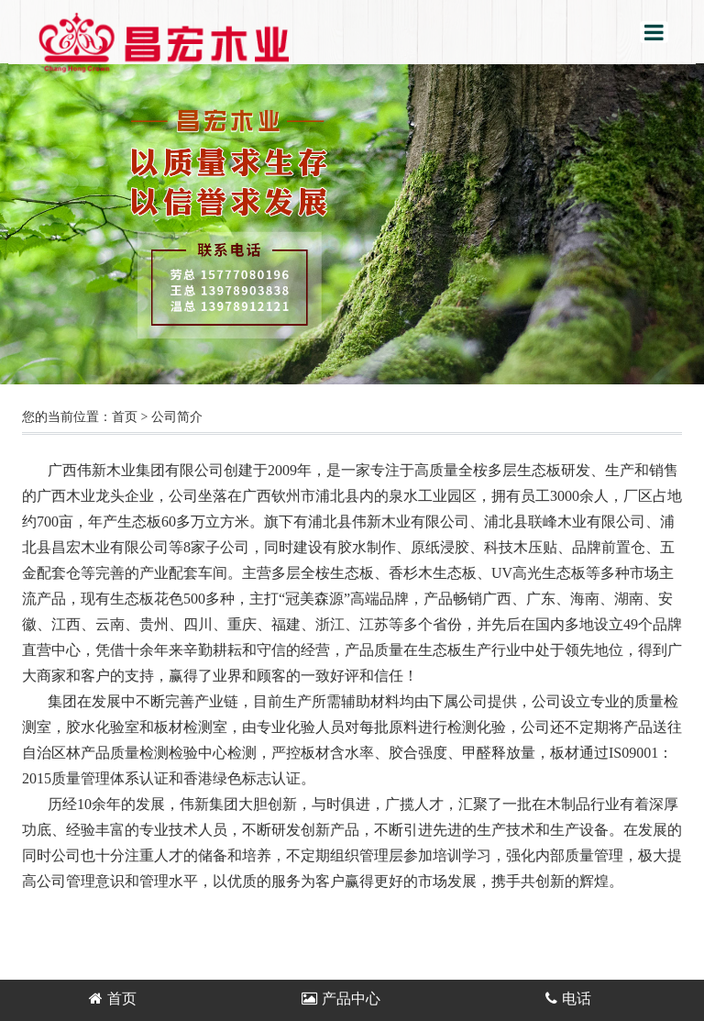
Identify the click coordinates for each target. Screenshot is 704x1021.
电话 (568, 998)
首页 (125, 417)
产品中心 (341, 998)
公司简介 (177, 417)
